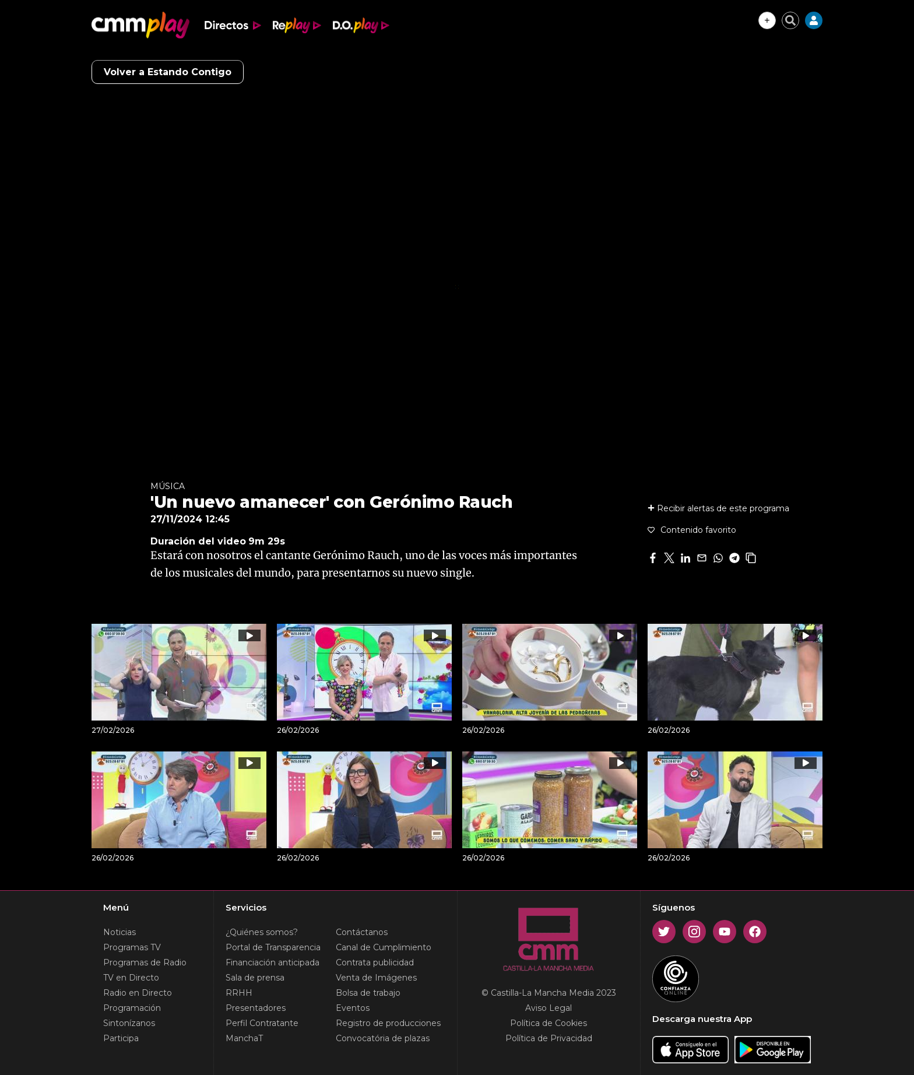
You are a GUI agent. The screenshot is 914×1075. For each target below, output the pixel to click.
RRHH (239, 993)
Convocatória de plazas (383, 1038)
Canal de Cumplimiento (383, 947)
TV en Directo (131, 977)
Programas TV (132, 947)
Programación (132, 1008)
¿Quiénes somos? (262, 932)
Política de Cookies (548, 1023)
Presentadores (256, 1008)
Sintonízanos (129, 1023)
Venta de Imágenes (376, 977)
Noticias (119, 932)
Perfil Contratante (262, 1023)
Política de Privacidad (548, 1038)
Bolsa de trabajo (368, 993)
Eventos (353, 1008)
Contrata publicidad (375, 962)
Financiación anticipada (272, 962)
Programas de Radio (145, 962)
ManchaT (244, 1038)
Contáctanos (362, 932)
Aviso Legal (548, 1008)
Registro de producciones (388, 1023)
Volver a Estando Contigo (167, 72)
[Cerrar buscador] (790, 20)
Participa (121, 1038)
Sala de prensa (255, 977)
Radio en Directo (137, 993)
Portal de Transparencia (273, 947)
